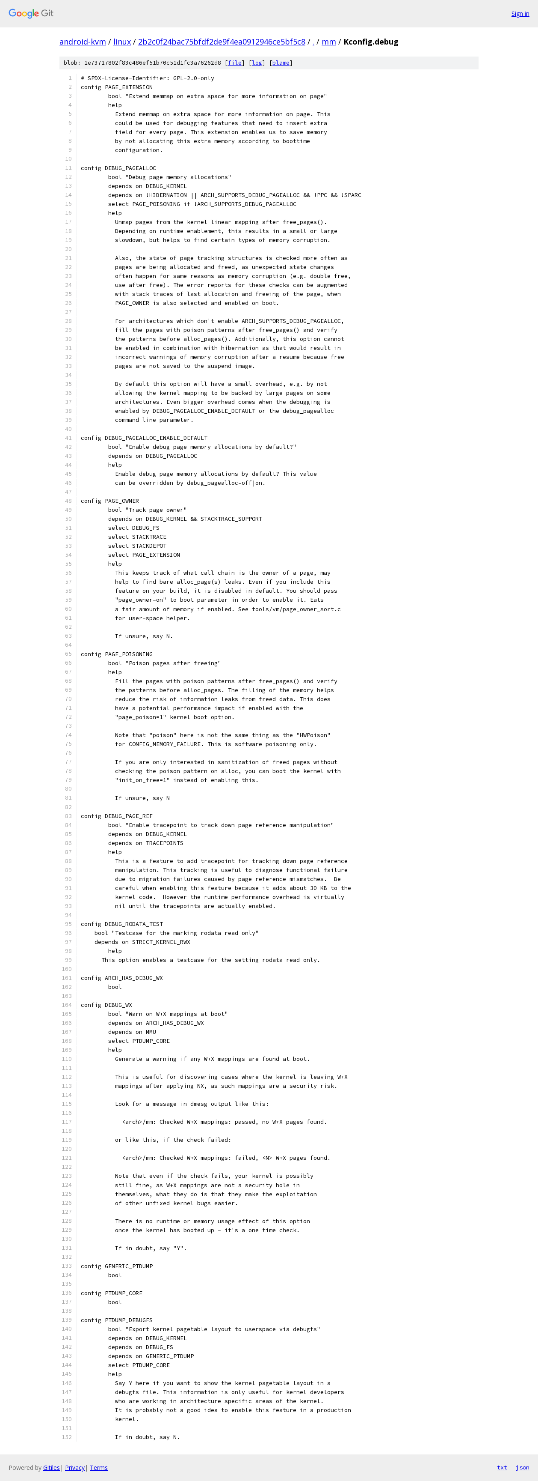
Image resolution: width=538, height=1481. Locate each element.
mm (329, 41)
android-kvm (82, 41)
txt (502, 1467)
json (522, 1467)
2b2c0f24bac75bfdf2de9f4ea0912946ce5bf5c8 (221, 41)
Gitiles (51, 1467)
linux (122, 41)
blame (281, 62)
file (235, 62)
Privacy (75, 1467)
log (257, 62)
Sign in (520, 13)
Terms (99, 1467)
